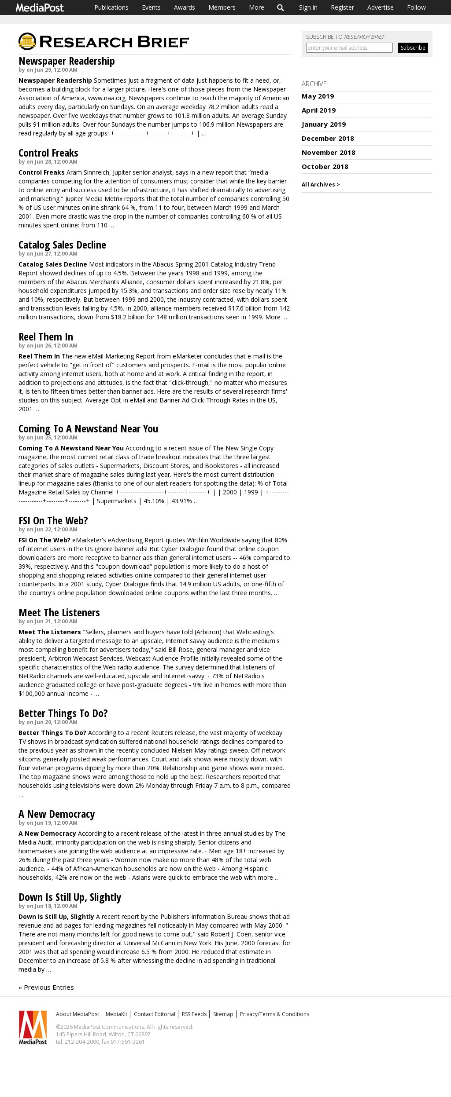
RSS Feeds (194, 1014)
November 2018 (328, 152)
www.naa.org (107, 98)
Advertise (380, 7)
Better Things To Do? (63, 713)
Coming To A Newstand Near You (88, 428)
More (256, 7)
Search (281, 7)
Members (222, 7)
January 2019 (324, 124)
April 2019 (319, 110)
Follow (416, 7)
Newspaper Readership (66, 60)
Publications (111, 7)
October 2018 (325, 166)
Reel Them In (45, 336)
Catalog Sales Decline (62, 244)
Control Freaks (48, 152)
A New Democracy (56, 813)
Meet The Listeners (59, 612)
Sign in (308, 7)
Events (151, 7)
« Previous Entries (46, 987)
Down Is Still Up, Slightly (69, 896)
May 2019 (318, 95)
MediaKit (116, 1014)
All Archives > (321, 184)
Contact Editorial (154, 1014)
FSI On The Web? (53, 520)
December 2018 (328, 138)
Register (342, 7)
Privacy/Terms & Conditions (274, 1014)
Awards (184, 7)
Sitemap (223, 1014)
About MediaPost (77, 1014)
